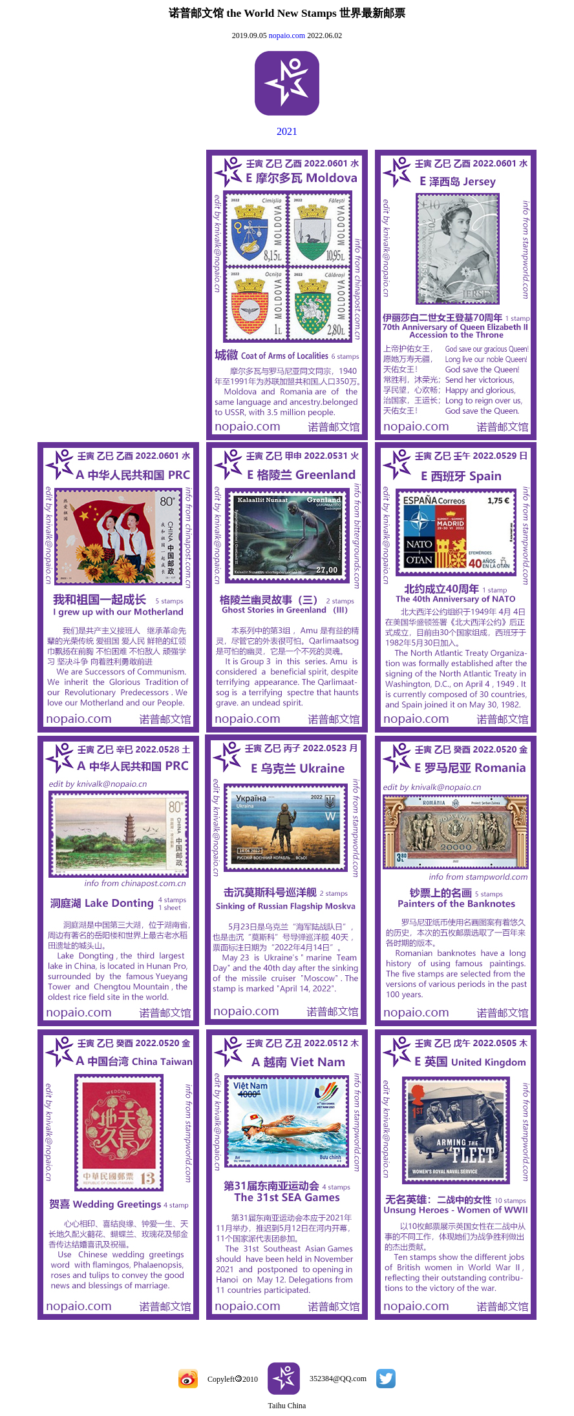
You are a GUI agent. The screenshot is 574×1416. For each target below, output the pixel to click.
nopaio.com (287, 35)
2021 (287, 131)
